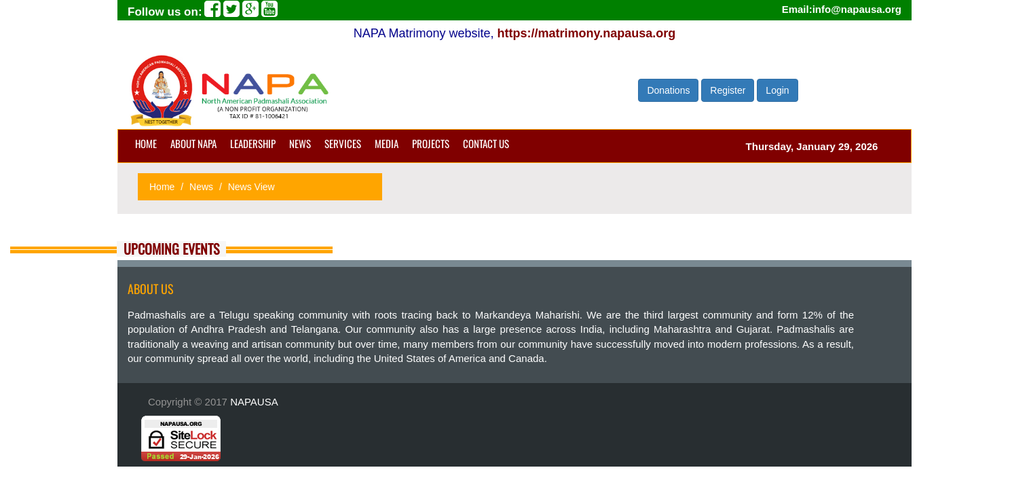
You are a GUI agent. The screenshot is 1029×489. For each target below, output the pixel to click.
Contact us (486, 143)
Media (386, 143)
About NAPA (193, 143)
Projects (430, 143)
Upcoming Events (171, 249)
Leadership (253, 143)
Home (146, 143)
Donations (668, 90)
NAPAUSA (254, 402)
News (300, 143)
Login (777, 90)
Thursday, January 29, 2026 (812, 146)
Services (342, 143)
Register (727, 90)
